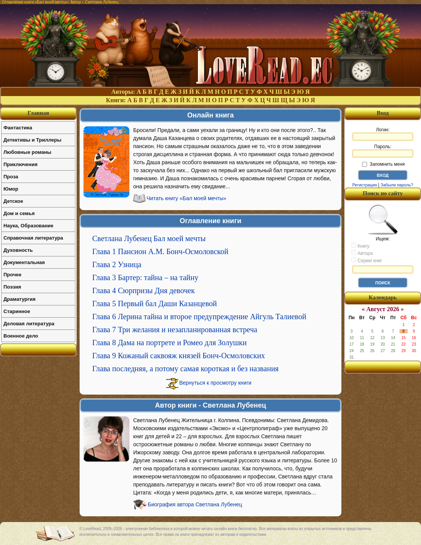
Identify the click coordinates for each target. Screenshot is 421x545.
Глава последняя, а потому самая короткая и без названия (185, 368)
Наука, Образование (28, 225)
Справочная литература (33, 238)
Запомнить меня (383, 164)
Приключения (20, 164)
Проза (10, 176)
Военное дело (20, 336)
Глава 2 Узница (116, 264)
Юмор (10, 189)
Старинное (16, 311)
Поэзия (12, 287)
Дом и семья (19, 213)
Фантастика (17, 128)
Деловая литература (28, 323)
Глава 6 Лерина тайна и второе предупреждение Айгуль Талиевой (199, 316)
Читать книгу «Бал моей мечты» (186, 198)
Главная (38, 113)
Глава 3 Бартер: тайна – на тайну (145, 277)
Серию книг (366, 260)
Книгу (360, 246)
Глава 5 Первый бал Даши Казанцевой (154, 303)
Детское (13, 201)
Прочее (12, 274)
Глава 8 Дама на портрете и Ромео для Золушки (169, 342)
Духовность (18, 250)
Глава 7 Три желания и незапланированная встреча (174, 329)
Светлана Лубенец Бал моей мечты (149, 238)
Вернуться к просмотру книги (215, 383)
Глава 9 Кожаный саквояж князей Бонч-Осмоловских (178, 355)
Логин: (382, 134)
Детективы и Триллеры (32, 140)
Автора (362, 253)
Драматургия (19, 299)
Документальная (24, 262)
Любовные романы (27, 152)
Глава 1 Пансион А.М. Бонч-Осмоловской (160, 251)
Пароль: (382, 151)
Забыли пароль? (397, 185)
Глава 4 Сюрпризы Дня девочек (143, 290)
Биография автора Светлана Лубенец (195, 504)
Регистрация (364, 185)
